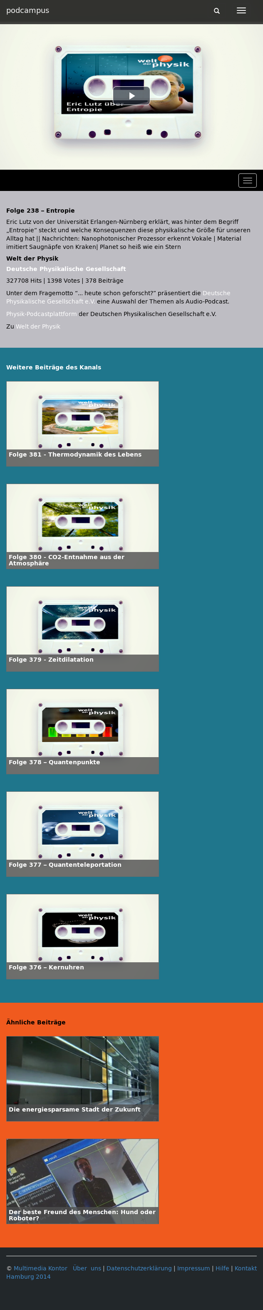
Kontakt (246, 1268)
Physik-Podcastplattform (41, 314)
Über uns (87, 1268)
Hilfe (222, 1268)
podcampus (27, 10)
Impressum (193, 1268)
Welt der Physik (38, 326)
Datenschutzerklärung (139, 1268)
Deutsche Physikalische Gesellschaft (66, 269)
